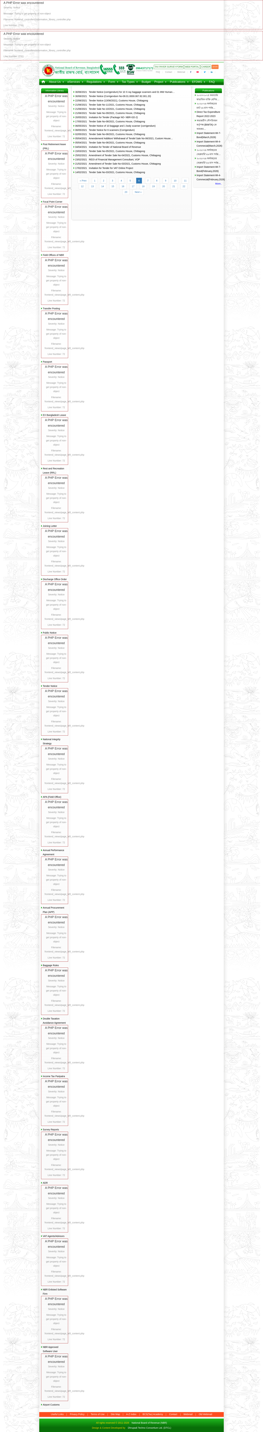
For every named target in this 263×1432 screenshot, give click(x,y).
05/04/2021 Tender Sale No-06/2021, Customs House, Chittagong (110, 142)
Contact (168, 72)
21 (173, 186)
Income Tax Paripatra (54, 1076)
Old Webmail (205, 1414)
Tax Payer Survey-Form (169, 67)
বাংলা (215, 67)
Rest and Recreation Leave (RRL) (53, 470)
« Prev (83, 180)
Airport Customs (51, 1404)
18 (143, 186)
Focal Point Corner (52, 201)
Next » (138, 192)
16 (123, 186)
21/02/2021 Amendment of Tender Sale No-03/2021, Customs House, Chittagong (118, 163)
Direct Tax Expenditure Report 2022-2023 (208, 114)
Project (158, 81)
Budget (146, 81)
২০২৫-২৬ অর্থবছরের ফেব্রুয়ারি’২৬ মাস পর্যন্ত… (209, 152)
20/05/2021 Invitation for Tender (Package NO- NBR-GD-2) (106, 117)
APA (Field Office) (52, 797)
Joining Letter (50, 526)
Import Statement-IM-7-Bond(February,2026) (209, 169)
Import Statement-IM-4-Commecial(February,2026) (209, 177)
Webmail (181, 72)
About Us (55, 81)
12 (82, 186)
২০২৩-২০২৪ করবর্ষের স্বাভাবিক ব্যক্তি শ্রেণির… (208, 97)
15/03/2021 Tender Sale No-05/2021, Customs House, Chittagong (110, 151)
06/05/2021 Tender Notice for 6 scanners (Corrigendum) (105, 130)
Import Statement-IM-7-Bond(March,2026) (209, 135)
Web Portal (192, 67)
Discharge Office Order (55, 579)
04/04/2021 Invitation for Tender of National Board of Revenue (108, 147)
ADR (45, 1182)
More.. (218, 183)
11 (185, 180)
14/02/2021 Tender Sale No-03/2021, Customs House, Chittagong (110, 172)
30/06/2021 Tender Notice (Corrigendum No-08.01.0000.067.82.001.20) (113, 96)
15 (113, 186)
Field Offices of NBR (53, 255)
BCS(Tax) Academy (153, 1414)
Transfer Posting (51, 308)
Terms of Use (97, 1414)
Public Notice (50, 632)
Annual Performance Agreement (53, 852)
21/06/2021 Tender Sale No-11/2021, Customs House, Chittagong (110, 104)
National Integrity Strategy (51, 741)
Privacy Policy (77, 1414)
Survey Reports (51, 1129)
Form (111, 81)
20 (163, 186)
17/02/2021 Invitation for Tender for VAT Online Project (104, 168)
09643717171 (144, 68)
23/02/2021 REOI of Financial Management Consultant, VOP (107, 159)
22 (184, 186)
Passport (47, 361)
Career (205, 67)
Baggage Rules (51, 965)
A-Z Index (131, 1414)
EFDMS (197, 81)
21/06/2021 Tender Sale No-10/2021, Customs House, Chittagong (110, 109)
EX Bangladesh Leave (54, 415)
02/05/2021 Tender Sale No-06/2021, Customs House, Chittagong (110, 134)
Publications (177, 81)
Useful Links (57, 1414)
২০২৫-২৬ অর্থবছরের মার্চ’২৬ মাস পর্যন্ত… (207, 105)
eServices (73, 81)
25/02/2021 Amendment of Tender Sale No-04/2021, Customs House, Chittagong (118, 155)
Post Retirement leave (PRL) (54, 146)
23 (126, 192)
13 (92, 186)
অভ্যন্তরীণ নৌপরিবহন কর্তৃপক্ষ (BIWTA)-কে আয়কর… (207, 124)
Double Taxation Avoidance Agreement (54, 1020)
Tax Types (128, 81)
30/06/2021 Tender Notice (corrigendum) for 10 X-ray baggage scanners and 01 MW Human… (125, 92)
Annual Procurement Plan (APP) (53, 909)
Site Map (115, 1414)
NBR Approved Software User (50, 1349)
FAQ (158, 72)
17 (133, 186)
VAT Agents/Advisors (53, 1236)
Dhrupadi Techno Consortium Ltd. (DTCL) (149, 1427)
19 (153, 186)
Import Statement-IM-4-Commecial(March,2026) (209, 143)
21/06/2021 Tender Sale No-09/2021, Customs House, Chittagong (110, 113)
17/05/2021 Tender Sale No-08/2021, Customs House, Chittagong (110, 121)
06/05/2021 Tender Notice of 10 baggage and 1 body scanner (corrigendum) (115, 125)
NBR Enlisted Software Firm (55, 1291)
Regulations (94, 81)
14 (102, 186)
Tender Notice (50, 686)
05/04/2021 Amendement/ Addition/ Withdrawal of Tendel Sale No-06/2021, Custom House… (124, 138)
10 (175, 180)
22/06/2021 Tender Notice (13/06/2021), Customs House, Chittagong (111, 100)
